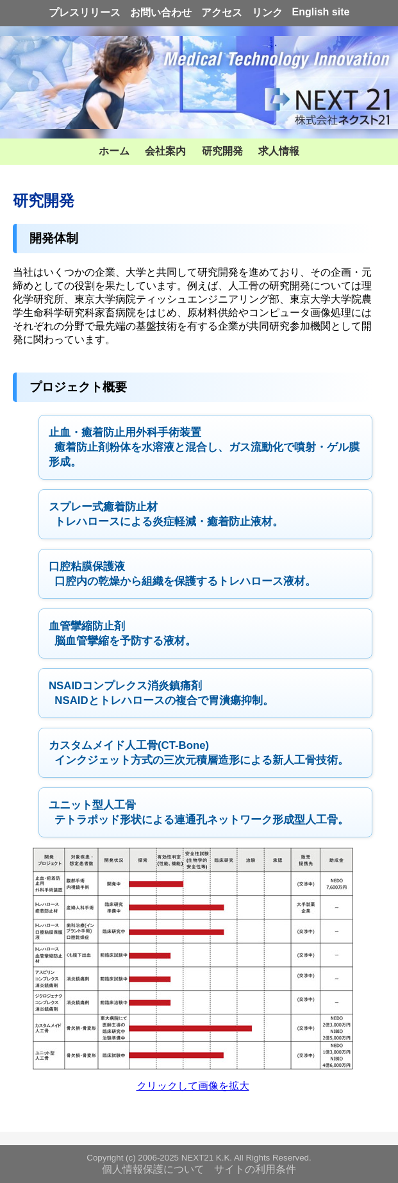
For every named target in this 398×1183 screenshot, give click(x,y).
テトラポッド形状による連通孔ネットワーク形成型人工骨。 (199, 812)
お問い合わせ (161, 12)
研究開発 (222, 151)
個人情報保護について (153, 1169)
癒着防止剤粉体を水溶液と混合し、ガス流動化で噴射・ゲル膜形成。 (204, 447)
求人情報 (278, 151)
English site (321, 11)
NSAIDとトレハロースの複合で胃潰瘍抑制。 (161, 693)
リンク (267, 12)
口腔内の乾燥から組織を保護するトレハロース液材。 (182, 573)
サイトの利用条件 (255, 1169)
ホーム (114, 151)
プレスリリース (84, 12)
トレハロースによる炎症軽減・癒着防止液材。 (166, 514)
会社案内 (165, 151)
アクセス (221, 12)
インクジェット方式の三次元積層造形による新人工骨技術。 (199, 752)
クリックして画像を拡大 (193, 1085)
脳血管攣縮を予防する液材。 (122, 633)
